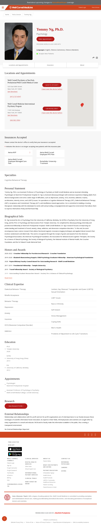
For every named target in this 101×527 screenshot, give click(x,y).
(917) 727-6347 (15, 97)
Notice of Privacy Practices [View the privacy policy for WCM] (43, 522)
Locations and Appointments (18, 65)
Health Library (47, 475)
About (82, 65)
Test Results (10, 473)
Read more (8, 278)
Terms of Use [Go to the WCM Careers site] (29, 522)
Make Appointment (45, 39)
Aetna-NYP (12, 152)
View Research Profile (15, 406)
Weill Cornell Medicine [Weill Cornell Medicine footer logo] (50, 509)
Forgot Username (12, 468)
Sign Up (9, 465)
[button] (93, 58)
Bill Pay (9, 478)
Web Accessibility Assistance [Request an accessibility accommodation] (81, 522)
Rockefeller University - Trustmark (48, 162)
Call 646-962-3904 (51, 109)
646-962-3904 (15, 120)
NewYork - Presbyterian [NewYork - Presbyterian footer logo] (51, 513)
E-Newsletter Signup (48, 473)
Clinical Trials (31, 478)
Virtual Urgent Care (30, 469)
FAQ (8, 480)
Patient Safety (47, 461)
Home (7, 14)
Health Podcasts (47, 478)
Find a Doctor (16, 14)
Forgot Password (12, 470)
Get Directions (12, 92)
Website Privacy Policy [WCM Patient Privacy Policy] (17, 522)
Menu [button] (2, 7)
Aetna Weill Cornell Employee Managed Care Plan (17, 161)
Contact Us (65, 458)
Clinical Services (31, 458)
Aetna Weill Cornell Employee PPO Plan (47, 153)
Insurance (50, 65)
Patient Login (10, 463)
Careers (64, 467)
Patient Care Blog (48, 485)
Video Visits (28, 466)
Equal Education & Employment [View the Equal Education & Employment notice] (62, 522)
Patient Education (50, 470)
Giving (63, 471)
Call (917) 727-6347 (51, 85)
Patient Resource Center (50, 487)
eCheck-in (10, 475)
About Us (46, 458)
